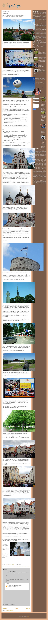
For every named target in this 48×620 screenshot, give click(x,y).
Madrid (37, 32)
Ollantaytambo (37, 172)
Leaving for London (41, 68)
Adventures (44, 12)
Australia (34, 15)
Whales (39, 46)
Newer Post (4, 608)
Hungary (45, 165)
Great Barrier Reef (40, 26)
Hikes (42, 164)
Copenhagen (36, 19)
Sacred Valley (39, 176)
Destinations (36, 21)
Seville (36, 39)
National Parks (40, 171)
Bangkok (45, 15)
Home (16, 608)
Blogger (28, 616)
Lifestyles (34, 31)
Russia (34, 176)
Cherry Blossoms (35, 18)
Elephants (42, 160)
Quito (39, 37)
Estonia (34, 23)
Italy (33, 29)
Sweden (41, 42)
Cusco (38, 20)
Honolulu (38, 165)
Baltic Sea (41, 15)
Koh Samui (40, 30)
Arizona (41, 152)
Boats (34, 17)
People (37, 35)
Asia (43, 152)
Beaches (37, 16)
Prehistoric (44, 36)
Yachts (34, 47)
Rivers (40, 38)
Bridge (36, 17)
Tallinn (45, 42)
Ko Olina (37, 30)
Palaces (40, 172)
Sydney (43, 42)
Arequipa (37, 152)
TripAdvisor (38, 82)
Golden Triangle (35, 26)
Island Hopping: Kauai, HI (42, 57)
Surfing (37, 42)
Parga (43, 172)
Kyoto (43, 30)
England (45, 160)
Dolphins (42, 159)
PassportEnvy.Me (10, 585)
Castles (38, 155)
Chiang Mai (39, 18)
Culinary (44, 19)
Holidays (34, 165)
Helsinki (40, 164)
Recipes (34, 38)
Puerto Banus (35, 37)
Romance (44, 38)
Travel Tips (35, 44)
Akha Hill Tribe (44, 13)
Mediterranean (37, 33)
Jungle (43, 29)
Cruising (41, 19)
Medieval (34, 33)
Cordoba (39, 19)
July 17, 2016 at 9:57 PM (13, 571)
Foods (43, 24)
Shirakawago (39, 177)
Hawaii (34, 164)
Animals (44, 151)
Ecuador (39, 160)
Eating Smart (35, 160)
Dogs (40, 159)
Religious (37, 38)
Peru (38, 35)
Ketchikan (34, 30)
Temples (38, 43)
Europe (37, 23)
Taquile (36, 43)
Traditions (37, 181)
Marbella (39, 32)
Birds (45, 16)
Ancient (42, 151)
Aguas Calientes (37, 13)
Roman (42, 38)
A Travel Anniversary (41, 63)
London (42, 31)
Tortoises (34, 181)
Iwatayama (37, 29)
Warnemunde (34, 46)
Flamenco (38, 24)
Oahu (34, 172)
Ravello (45, 37)
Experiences (43, 23)
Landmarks (42, 168)
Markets (42, 32)
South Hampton (44, 40)
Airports (40, 13)
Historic (45, 164)
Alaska (34, 151)
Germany (44, 25)
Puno (37, 37)
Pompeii (34, 36)
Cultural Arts (35, 20)
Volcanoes (44, 45)
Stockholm (41, 41)
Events (40, 23)
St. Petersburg (38, 41)
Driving (45, 159)
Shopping (42, 177)
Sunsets (34, 42)
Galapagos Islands (38, 25)
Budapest (40, 17)
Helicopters (37, 164)
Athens (45, 152)
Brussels (38, 17)
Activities (40, 12)
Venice (42, 45)
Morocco (34, 171)
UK (40, 182)
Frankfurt (34, 25)
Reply (6, 575)
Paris (45, 172)
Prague (42, 36)
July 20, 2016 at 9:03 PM (18, 585)
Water (37, 46)
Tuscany (39, 182)
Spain (34, 41)
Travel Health (44, 181)
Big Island (43, 16)
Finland (34, 24)
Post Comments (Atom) (9, 610)
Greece (45, 26)
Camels (43, 17)
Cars (36, 155)
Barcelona (34, 16)
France (45, 24)
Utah (40, 45)
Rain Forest (42, 37)
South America (38, 40)
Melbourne (41, 33)
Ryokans (36, 176)
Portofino (37, 36)
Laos (45, 168)
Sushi (38, 42)
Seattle (45, 176)
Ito (35, 29)
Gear (42, 25)
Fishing (36, 24)
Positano (39, 36)
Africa (34, 13)
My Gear (37, 171)
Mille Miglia (44, 33)
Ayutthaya (38, 15)
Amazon (39, 151)
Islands (45, 28)
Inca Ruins (37, 28)
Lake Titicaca (38, 168)
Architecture (34, 152)
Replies (8, 583)
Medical (45, 32)
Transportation (40, 181)
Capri (35, 155)
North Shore (44, 171)
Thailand (41, 43)
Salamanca (42, 176)
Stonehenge (44, 41)
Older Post (28, 608)
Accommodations (35, 12)
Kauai (45, 29)
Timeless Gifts (44, 43)
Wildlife (41, 46)
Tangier (34, 43)
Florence (41, 24)
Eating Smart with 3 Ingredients (41, 51)
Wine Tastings (44, 46)
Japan (40, 29)
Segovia (34, 39)
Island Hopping (41, 28)
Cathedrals (41, 155)
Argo (39, 152)
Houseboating (41, 165)
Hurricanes (34, 28)
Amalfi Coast (36, 151)
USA (38, 45)
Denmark (44, 20)
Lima (40, 31)
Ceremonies (44, 155)
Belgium (40, 16)
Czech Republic (41, 20)
